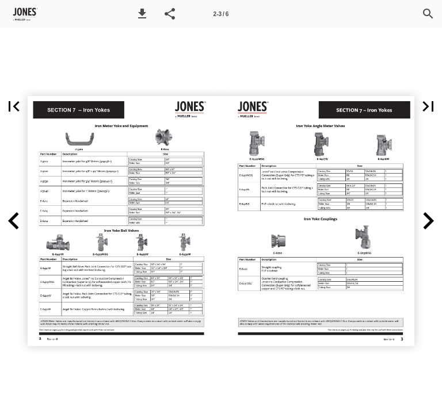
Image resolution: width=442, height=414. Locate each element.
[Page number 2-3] (221, 14)
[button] (142, 14)
